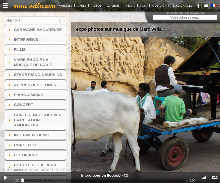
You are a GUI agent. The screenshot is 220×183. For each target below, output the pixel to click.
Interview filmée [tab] (29, 135)
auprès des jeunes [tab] (31, 85)
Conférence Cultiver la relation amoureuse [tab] (34, 120)
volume (203, 177)
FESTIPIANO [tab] (22, 155)
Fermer (13, 20)
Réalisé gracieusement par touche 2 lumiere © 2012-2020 (42, 170)
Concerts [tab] (21, 145)
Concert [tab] (20, 104)
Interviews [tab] (22, 39)
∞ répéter (214, 177)
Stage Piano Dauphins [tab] (34, 74)
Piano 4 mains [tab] (25, 95)
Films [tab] (16, 49)
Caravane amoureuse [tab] (34, 29)
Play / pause (5, 177)
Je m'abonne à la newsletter (185, 13)
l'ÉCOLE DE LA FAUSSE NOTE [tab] (33, 167)
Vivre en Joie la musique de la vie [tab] (29, 62)
